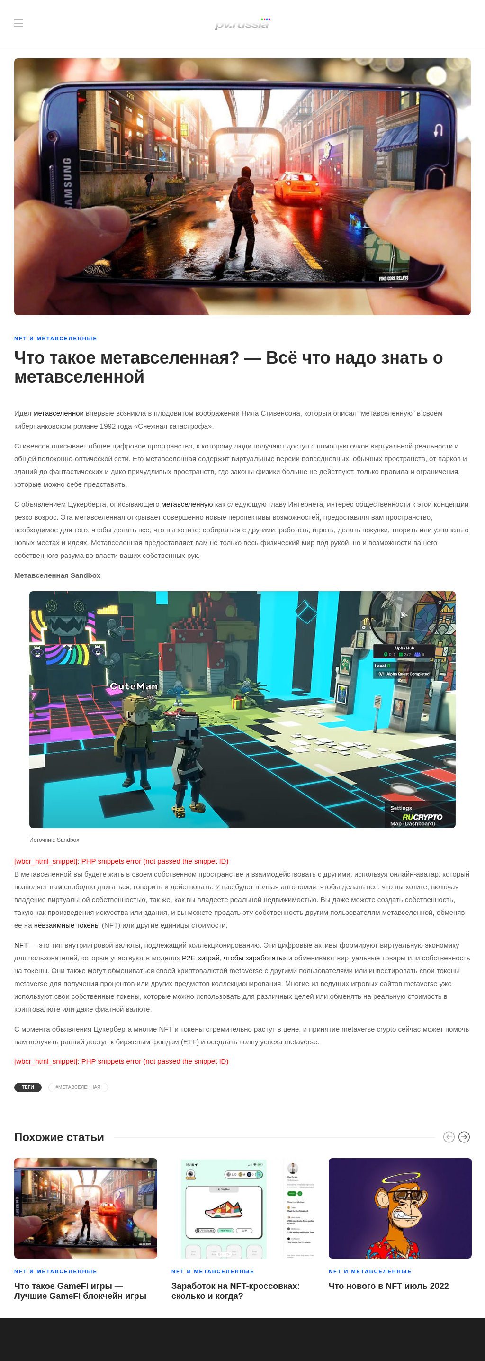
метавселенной (58, 413)
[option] (85, 1231)
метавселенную (187, 504)
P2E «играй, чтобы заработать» (234, 958)
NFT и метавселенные (56, 338)
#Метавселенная (78, 1087)
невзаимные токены (67, 925)
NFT (21, 945)
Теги (28, 1087)
